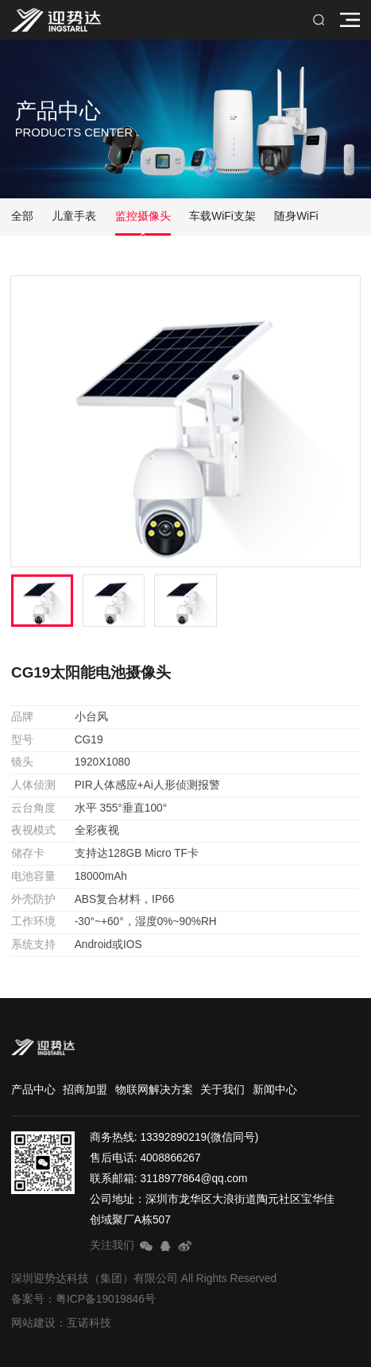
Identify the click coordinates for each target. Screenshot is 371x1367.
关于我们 (222, 1090)
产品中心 (33, 1090)
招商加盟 (85, 1090)
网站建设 (33, 1323)
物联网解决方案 (154, 1090)
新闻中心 (275, 1090)
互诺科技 (89, 1323)
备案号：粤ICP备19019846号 (83, 1299)
